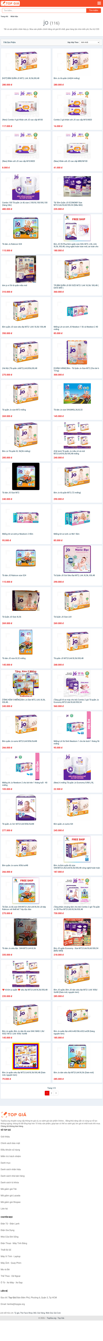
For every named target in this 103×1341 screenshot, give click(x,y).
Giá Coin (57, 1313)
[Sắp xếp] (90, 42)
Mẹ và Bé (5, 1269)
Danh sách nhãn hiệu (11, 1169)
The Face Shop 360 (28, 1313)
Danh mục (6, 1163)
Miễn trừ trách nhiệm (11, 1156)
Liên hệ (4, 1208)
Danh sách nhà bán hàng (13, 1176)
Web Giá (49, 1313)
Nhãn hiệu (14, 16)
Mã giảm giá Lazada (10, 1195)
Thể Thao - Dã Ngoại (10, 1276)
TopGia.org (51, 1318)
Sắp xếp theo (73, 42)
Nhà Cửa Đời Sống (9, 1236)
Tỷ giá (16, 1313)
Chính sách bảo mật (10, 1143)
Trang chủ (4, 16)
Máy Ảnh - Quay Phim (11, 1263)
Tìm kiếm (93, 10)
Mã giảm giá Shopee (10, 1202)
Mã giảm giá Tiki (9, 1189)
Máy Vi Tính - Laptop (10, 1256)
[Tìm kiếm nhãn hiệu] (44, 10)
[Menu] (99, 3)
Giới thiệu (5, 1136)
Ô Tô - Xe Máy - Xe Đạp (12, 1282)
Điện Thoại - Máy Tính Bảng (14, 1243)
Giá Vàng (41, 1313)
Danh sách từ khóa (10, 1182)
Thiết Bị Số (6, 1250)
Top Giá (61, 1318)
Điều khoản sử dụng (10, 1149)
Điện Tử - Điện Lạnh (10, 1223)
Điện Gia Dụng (7, 1230)
